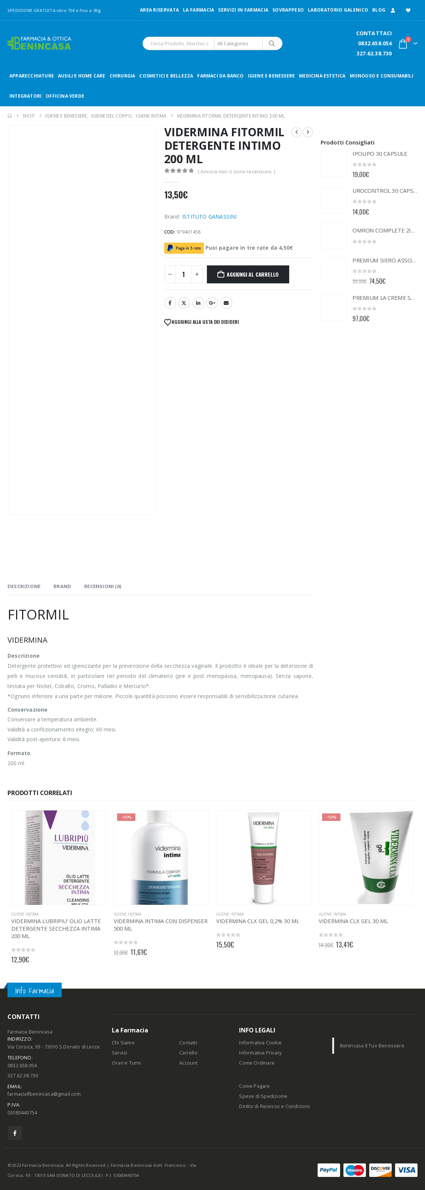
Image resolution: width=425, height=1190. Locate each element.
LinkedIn (198, 303)
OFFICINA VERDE (65, 96)
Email (226, 303)
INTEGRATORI (25, 96)
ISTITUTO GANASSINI (209, 216)
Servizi (119, 1053)
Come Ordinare (257, 1063)
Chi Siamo (123, 1043)
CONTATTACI (374, 33)
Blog (378, 10)
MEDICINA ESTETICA (322, 76)
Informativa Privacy (260, 1053)
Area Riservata (159, 10)
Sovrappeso (288, 10)
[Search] (272, 43)
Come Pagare (254, 1086)
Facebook (170, 303)
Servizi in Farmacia (243, 10)
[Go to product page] (334, 163)
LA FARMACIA (198, 10)
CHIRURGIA (122, 76)
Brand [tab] (62, 586)
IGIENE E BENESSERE (271, 76)
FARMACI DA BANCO (220, 76)
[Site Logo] (39, 43)
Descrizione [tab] (23, 586)
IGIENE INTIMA (25, 914)
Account (188, 1063)
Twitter (184, 303)
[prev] (296, 132)
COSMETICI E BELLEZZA (166, 76)
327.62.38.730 (374, 53)
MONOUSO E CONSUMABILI (381, 76)
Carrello (188, 1053)
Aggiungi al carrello (253, 274)
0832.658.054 (375, 43)
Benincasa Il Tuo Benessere (372, 1046)
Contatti (188, 1043)
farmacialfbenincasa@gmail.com (44, 1094)
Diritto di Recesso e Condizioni (274, 1106)
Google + (212, 303)
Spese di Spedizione (263, 1096)
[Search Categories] (238, 43)
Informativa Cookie (260, 1043)
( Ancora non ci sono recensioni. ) (236, 171)
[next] (308, 132)
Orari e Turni (126, 1063)
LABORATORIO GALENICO (338, 10)
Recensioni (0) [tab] (102, 586)
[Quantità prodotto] (183, 274)
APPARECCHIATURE (31, 76)
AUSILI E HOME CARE (82, 76)
